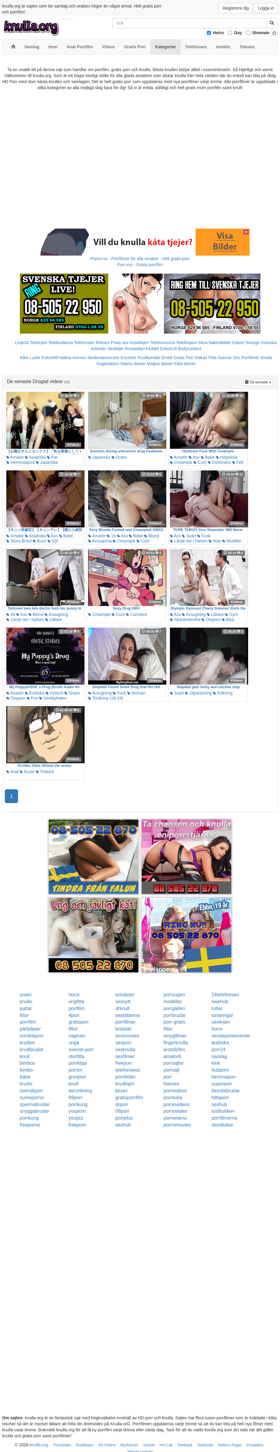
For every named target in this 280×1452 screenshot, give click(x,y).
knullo (26, 1001)
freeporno (30, 1124)
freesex (171, 1083)
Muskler (231, 540)
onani (26, 994)
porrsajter (173, 1063)
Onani (119, 457)
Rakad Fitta (206, 357)
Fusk (204, 535)
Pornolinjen (62, 1445)
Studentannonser (104, 357)
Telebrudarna (60, 342)
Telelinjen (38, 342)
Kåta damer (185, 363)
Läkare (53, 619)
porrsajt (171, 1069)
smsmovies (127, 1035)
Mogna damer (160, 363)
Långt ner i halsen (189, 540)
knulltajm (124, 1083)
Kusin (27, 771)
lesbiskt (123, 1028)
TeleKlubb (205, 1445)
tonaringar (222, 1015)
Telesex (102, 342)
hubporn (220, 1069)
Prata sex (119, 342)
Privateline (255, 1445)
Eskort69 (50, 357)
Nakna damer (133, 363)
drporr (121, 1104)
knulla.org (39, 1444)
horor (74, 994)
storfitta (76, 1056)
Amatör (15, 457)
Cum (199, 462)
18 (111, 535)
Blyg (228, 619)
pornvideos (175, 1090)
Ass (194, 457)
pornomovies (177, 1124)
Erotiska (34, 693)
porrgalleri (174, 1008)
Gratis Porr (184, 357)
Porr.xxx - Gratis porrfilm (140, 264)
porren (75, 1069)
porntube (172, 1097)
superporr (221, 1083)
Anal (12, 771)
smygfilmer (174, 1035)
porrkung (78, 1104)
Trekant (45, 771)
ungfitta (76, 1001)
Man (215, 540)
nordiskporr (32, 1035)
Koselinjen (139, 342)
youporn (77, 1111)
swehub (219, 1001)
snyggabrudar (34, 1111)
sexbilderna (127, 1015)
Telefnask (184, 1445)
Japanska (47, 462)
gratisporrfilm (129, 1097)
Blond (151, 535)
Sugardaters (107, 363)
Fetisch (54, 693)
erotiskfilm (174, 1049)
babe (25, 1076)
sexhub (219, 1104)
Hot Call (166, 1445)
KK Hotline (106, 1445)
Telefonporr (186, 342)
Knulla (266, 357)
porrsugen (174, 994)
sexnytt (123, 1001)
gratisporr (79, 1021)
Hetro (218, 32)
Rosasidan (135, 348)
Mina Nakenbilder (214, 342)
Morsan (136, 693)
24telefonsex (225, 994)
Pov (32, 698)
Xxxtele (149, 1445)
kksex (121, 1090)
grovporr (78, 1076)
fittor (24, 1015)
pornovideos (176, 1104)
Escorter (128, 357)
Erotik (167, 357)
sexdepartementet (230, 1035)
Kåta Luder (30, 357)
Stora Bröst (19, 540)
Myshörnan (129, 1445)
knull (25, 1056)
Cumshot (136, 614)
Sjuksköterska (185, 619)
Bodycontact (189, 348)
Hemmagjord (20, 462)
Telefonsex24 (162, 342)
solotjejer (124, 994)
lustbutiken (223, 1111)
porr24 (218, 1049)
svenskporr (31, 1090)
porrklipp (78, 1063)
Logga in (266, 8)
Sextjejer (115, 348)
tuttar (216, 1008)
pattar (26, 1008)
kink (215, 1063)
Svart (189, 535)
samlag (219, 1056)
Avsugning (100, 540)
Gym (231, 614)
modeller (172, 1001)
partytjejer (30, 1028)
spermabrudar (35, 1104)
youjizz (76, 1117)
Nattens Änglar (230, 1445)
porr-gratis (174, 1021)
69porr (75, 1097)
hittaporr (220, 1097)
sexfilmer (124, 1056)
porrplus (124, 1117)
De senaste (259, 381)
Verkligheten (52, 698)
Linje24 (22, 342)
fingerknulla (175, 1042)
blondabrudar (225, 1090)
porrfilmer (125, 1021)
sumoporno (32, 1097)
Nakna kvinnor (72, 357)
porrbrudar (174, 1015)
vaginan (77, 1035)
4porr (74, 1015)
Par (52, 457)
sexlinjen (220, 1021)
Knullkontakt (148, 357)
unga (74, 1042)
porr (167, 1076)
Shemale (261, 32)
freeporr (123, 1063)
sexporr (123, 1042)
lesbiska (220, 1042)
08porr (122, 1111)
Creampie (181, 462)
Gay (238, 32)
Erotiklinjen (85, 1445)
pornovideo (175, 1111)
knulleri (27, 1042)
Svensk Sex (229, 357)
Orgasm (211, 619)
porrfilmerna (224, 1117)
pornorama (174, 1117)
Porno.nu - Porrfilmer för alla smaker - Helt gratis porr (140, 258)
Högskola (227, 457)
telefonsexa (127, 1069)
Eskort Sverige (246, 342)
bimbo (26, 1069)
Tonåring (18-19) (105, 698)
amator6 (172, 1056)
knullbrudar (32, 1049)
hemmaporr (223, 1076)
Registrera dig (236, 8)
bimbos (27, 1063)
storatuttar (222, 1124)
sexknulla (125, 1049)
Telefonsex (84, 342)
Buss (39, 540)
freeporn (78, 1124)
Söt (53, 540)
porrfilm (77, 1008)
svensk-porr (81, 1049)
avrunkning (80, 1090)
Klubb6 (152, 348)
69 (10, 614)
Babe (208, 457)
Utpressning (198, 693)
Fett (238, 462)
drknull (122, 1008)
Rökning (222, 693)
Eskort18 (168, 348)
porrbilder (125, 1076)
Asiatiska (35, 457)
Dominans (219, 462)
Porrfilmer (250, 357)
